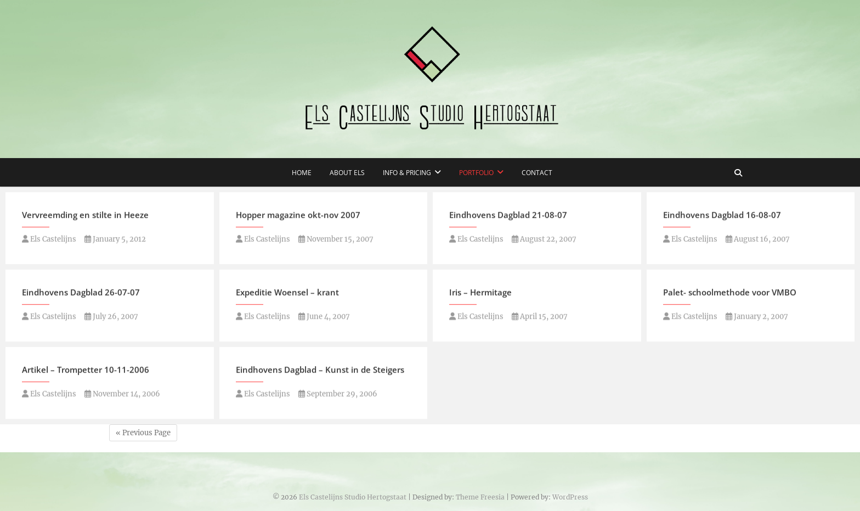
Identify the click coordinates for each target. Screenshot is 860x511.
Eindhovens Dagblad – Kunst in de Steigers (320, 370)
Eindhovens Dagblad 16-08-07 (722, 215)
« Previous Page (143, 432)
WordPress (570, 497)
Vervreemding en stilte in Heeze (85, 215)
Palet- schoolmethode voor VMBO (729, 293)
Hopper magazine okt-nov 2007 (298, 215)
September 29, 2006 (337, 395)
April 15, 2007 (540, 317)
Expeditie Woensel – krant (287, 293)
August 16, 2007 (758, 240)
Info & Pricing (407, 172)
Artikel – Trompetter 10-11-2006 (85, 370)
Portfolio (476, 172)
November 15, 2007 (336, 240)
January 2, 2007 (757, 317)
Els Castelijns (49, 240)
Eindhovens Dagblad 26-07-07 (81, 293)
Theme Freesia (480, 497)
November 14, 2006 (122, 395)
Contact (537, 172)
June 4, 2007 (324, 317)
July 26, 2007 (111, 317)
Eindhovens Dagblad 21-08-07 (508, 215)
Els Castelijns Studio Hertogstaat (352, 497)
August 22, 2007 (544, 240)
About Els (347, 172)
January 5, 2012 (115, 240)
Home (302, 172)
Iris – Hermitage (480, 293)
